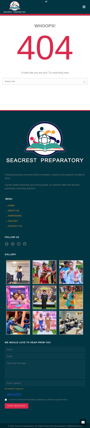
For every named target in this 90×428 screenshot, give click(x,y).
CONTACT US (14, 226)
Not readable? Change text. (14, 389)
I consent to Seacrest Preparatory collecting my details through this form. (38, 400)
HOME (10, 205)
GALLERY (12, 221)
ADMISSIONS (14, 215)
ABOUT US (12, 210)
